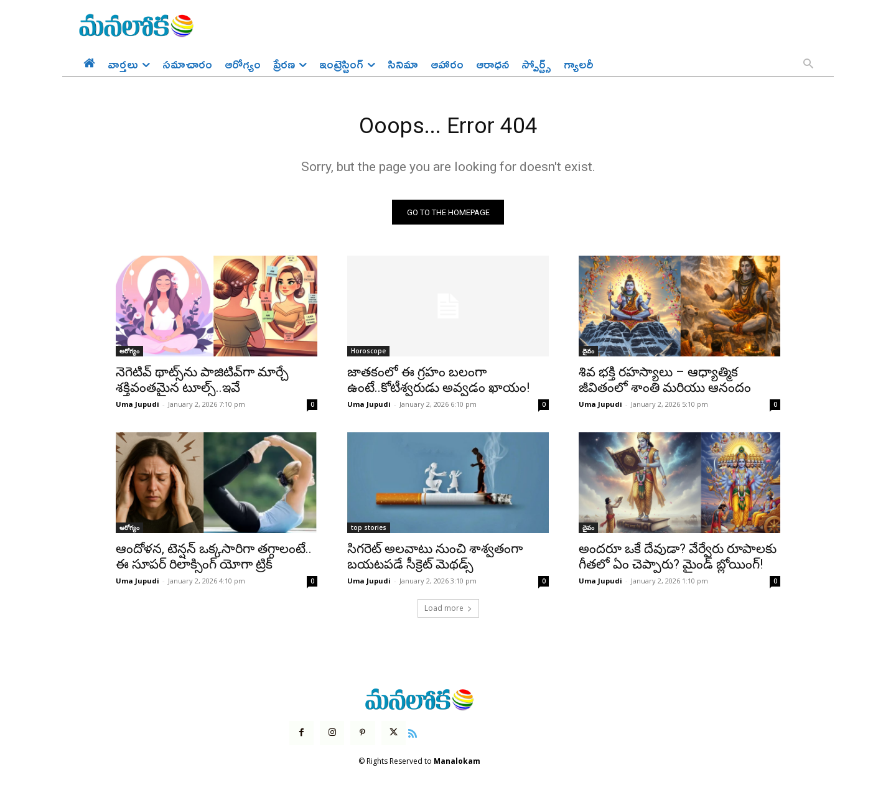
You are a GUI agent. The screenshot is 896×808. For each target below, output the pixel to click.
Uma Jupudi (137, 408)
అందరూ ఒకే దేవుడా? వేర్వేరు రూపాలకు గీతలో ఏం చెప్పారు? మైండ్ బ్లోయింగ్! (678, 561)
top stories (368, 531)
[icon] (412, 736)
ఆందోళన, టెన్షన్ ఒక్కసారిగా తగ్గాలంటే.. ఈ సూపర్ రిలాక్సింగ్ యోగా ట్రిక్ (214, 561)
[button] (808, 64)
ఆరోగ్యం (129, 355)
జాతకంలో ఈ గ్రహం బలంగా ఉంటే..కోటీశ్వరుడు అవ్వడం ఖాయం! (438, 384)
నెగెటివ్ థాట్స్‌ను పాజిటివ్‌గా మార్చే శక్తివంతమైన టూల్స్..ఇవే (202, 384)
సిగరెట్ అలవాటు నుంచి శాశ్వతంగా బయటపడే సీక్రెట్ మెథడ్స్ (435, 561)
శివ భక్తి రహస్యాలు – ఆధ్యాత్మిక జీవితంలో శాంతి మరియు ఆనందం (665, 384)
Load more (448, 612)
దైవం (588, 355)
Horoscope (368, 355)
